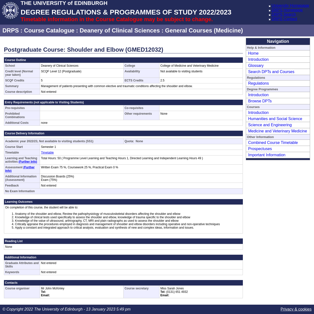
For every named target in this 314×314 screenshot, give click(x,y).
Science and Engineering (270, 125)
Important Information (266, 155)
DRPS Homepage (287, 10)
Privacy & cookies (296, 309)
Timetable (47, 152)
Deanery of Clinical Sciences (120, 30)
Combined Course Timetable (273, 143)
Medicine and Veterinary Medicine (277, 131)
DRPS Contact (284, 19)
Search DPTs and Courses (271, 72)
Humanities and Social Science (275, 119)
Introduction (258, 59)
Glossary (255, 65)
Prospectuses (260, 149)
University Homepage (290, 5)
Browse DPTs (260, 101)
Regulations (258, 83)
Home (253, 53)
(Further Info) (28, 161)
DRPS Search (284, 14)
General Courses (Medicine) (204, 30)
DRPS (10, 30)
